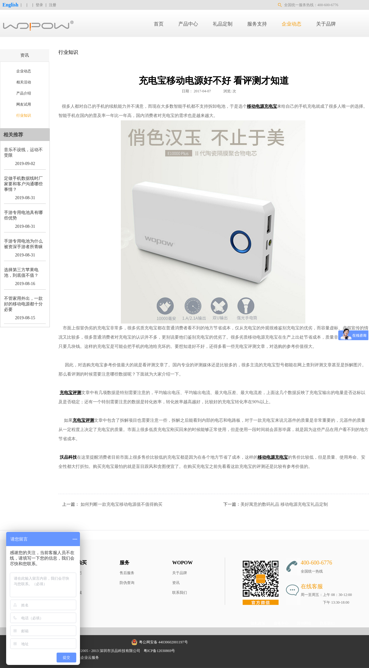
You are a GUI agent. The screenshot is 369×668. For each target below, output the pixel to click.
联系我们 (179, 592)
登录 (39, 5)
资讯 (176, 583)
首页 (159, 23)
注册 (52, 5)
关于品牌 (179, 573)
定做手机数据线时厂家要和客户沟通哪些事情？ (23, 184)
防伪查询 (127, 583)
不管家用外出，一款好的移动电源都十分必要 (23, 304)
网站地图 (186, 651)
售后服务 (127, 573)
